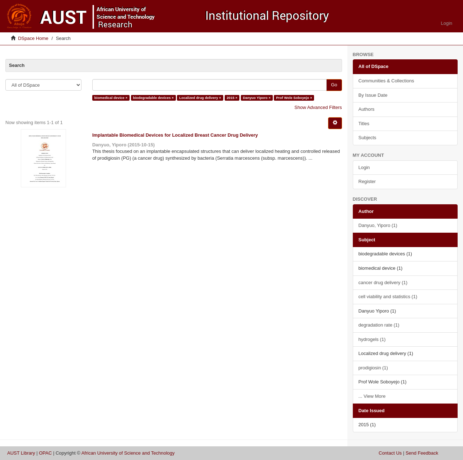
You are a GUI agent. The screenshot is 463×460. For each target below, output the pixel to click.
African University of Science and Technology (128, 453)
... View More (372, 396)
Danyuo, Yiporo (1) (378, 225)
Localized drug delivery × (200, 98)
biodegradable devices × (153, 98)
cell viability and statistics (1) (388, 296)
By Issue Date (373, 95)
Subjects (368, 137)
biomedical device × (110, 98)
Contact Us (390, 453)
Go (334, 84)
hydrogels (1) (372, 339)
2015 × (231, 98)
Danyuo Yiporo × (257, 98)
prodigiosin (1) (373, 367)
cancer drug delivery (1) (383, 282)
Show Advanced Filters (318, 107)
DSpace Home (33, 38)
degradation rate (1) (379, 325)
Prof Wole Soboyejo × (294, 98)
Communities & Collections (386, 80)
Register (367, 181)
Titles (364, 123)
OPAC (45, 453)
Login (364, 167)
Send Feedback (422, 453)
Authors (367, 109)
